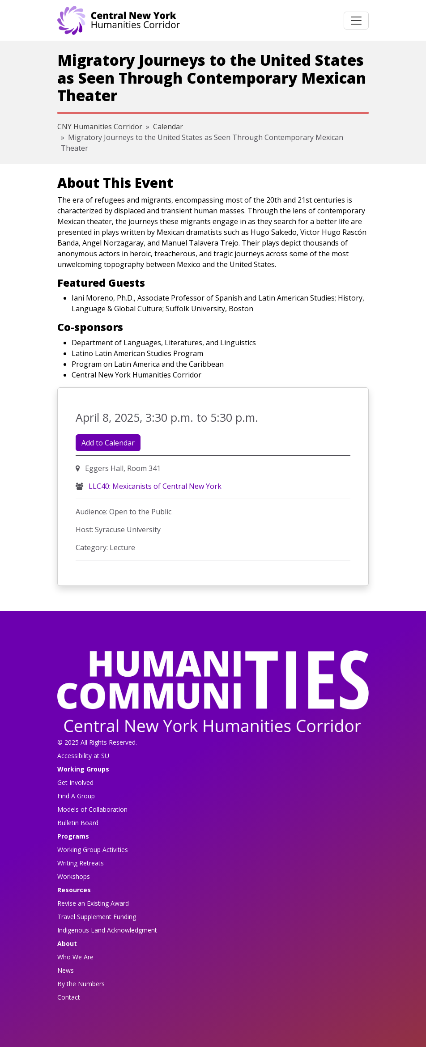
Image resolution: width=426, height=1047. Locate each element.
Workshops (73, 876)
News (65, 970)
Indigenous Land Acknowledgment (107, 930)
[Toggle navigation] (356, 21)
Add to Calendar (108, 443)
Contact (68, 997)
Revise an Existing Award (93, 903)
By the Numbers (81, 983)
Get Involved (75, 782)
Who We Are (75, 957)
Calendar (168, 126)
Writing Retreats (80, 863)
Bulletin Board (77, 822)
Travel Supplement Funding (96, 916)
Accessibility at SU (83, 755)
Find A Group (76, 796)
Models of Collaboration (92, 809)
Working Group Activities (92, 849)
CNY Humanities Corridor (99, 126)
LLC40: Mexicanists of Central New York (154, 486)
